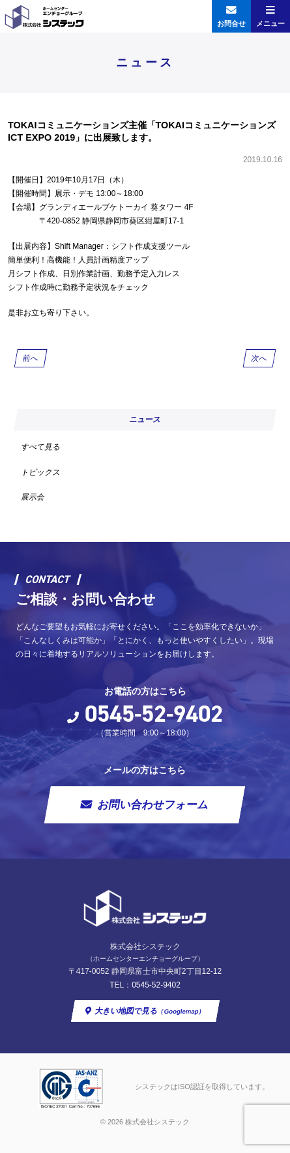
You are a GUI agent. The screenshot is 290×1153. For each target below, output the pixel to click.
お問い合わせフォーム (153, 805)
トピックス (41, 472)
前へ (30, 358)
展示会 (33, 497)
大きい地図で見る (149, 1011)
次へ (259, 358)
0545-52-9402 (154, 714)
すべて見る (41, 446)
